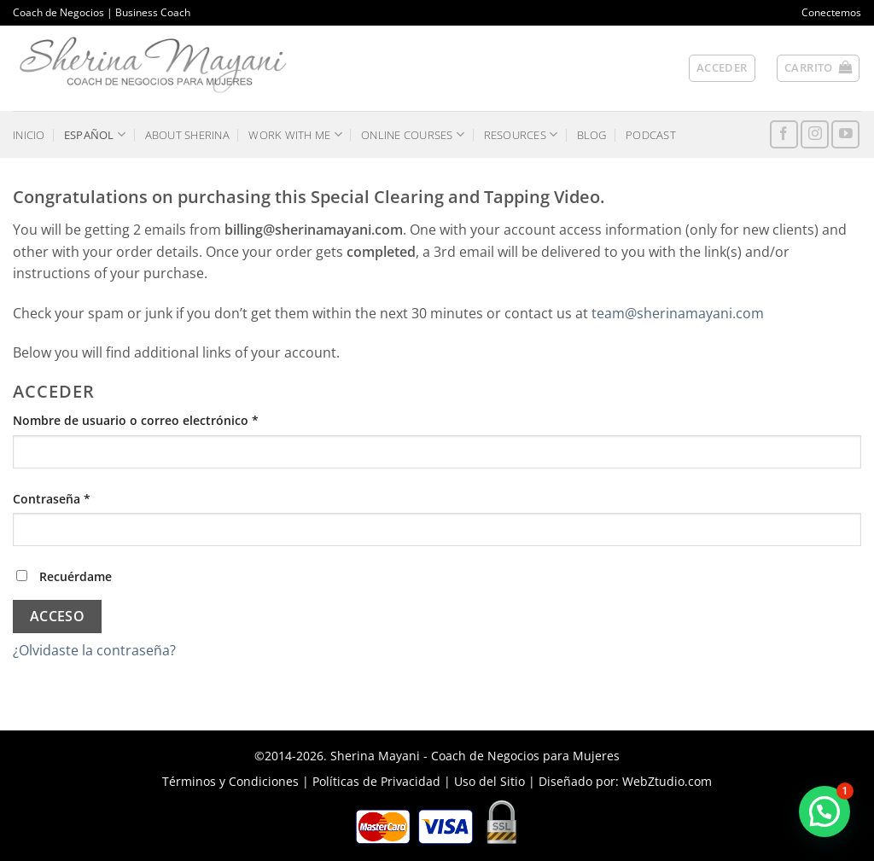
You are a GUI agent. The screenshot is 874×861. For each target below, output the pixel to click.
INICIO (29, 135)
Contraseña (84, 498)
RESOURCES (521, 134)
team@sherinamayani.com (677, 313)
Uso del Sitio (489, 781)
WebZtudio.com (667, 781)
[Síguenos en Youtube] (845, 134)
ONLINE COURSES (412, 134)
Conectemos (831, 12)
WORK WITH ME (295, 134)
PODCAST (651, 135)
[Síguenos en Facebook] (784, 134)
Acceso (57, 616)
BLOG (592, 135)
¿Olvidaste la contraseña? (94, 650)
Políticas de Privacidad (376, 781)
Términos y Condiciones (230, 781)
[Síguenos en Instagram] (815, 134)
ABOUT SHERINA (187, 135)
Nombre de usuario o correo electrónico (168, 419)
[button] (818, 68)
